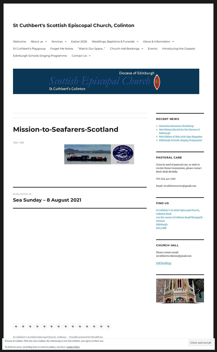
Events (152, 48)
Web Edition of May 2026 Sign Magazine (180, 136)
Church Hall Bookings (124, 48)
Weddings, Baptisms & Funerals (113, 41)
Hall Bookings (163, 263)
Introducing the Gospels (178, 48)
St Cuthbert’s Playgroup (29, 48)
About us (37, 41)
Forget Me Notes (61, 48)
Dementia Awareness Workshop (176, 126)
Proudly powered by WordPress (86, 337)
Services (57, 41)
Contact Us (79, 55)
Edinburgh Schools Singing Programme (40, 55)
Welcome (19, 41)
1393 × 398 (18, 142)
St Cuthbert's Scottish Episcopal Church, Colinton (73, 25)
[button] (161, 290)
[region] (180, 292)
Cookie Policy (73, 347)
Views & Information (156, 41)
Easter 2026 (79, 41)
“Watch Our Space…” (91, 48)
